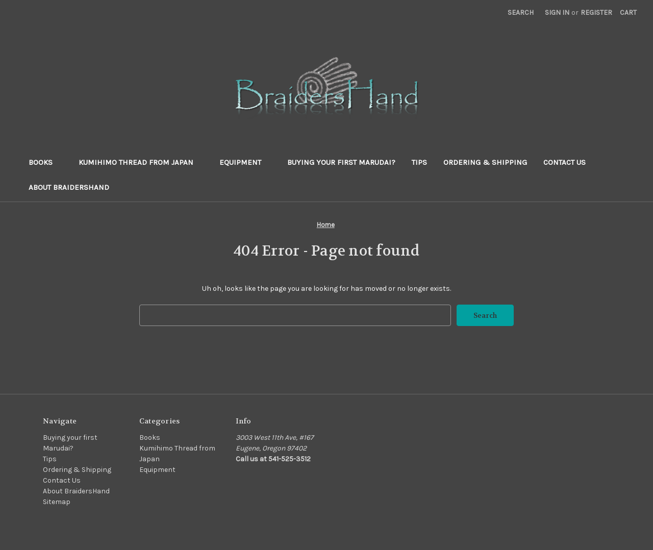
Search (521, 12)
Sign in (557, 12)
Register (596, 12)
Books (45, 162)
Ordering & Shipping (485, 162)
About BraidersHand (69, 187)
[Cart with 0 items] (628, 12)
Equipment (245, 162)
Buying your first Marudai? (341, 162)
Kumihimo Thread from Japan (141, 162)
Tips (419, 162)
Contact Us (564, 162)
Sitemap (56, 501)
